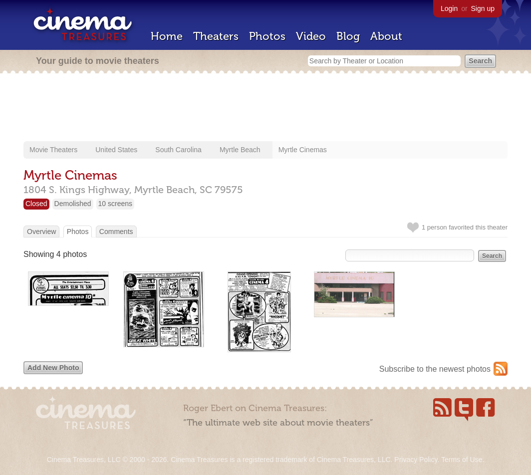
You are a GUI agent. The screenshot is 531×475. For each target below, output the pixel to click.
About (386, 36)
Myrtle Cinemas (302, 150)
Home (167, 36)
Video (311, 36)
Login (449, 8)
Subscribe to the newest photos (435, 369)
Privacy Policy (415, 460)
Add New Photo (53, 368)
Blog (348, 36)
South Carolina (178, 150)
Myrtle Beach (240, 150)
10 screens (115, 204)
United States (116, 150)
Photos (267, 36)
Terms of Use (461, 460)
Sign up (483, 8)
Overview (41, 232)
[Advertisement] (265, 108)
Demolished (72, 204)
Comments (116, 232)
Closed (36, 204)
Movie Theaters (53, 150)
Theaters (216, 36)
